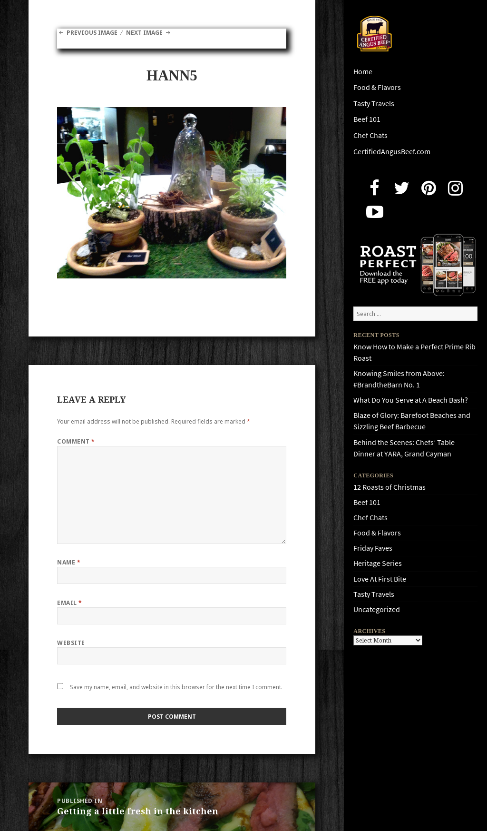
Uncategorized (376, 609)
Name (68, 562)
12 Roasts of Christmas (389, 487)
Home (362, 72)
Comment (76, 441)
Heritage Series (377, 563)
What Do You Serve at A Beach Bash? (410, 400)
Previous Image (92, 33)
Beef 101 (366, 119)
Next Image (144, 33)
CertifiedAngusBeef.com (391, 152)
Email (69, 603)
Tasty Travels (373, 104)
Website (71, 643)
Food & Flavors (377, 87)
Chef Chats (370, 135)
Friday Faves (372, 548)
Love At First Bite (379, 579)
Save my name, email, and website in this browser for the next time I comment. (176, 687)
